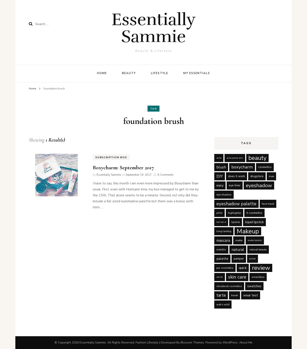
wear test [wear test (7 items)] (250, 295)
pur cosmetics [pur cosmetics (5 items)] (224, 268)
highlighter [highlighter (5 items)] (234, 213)
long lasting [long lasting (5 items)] (223, 231)
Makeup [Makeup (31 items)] (248, 231)
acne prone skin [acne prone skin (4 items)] (235, 157)
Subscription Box (111, 157)
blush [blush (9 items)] (221, 167)
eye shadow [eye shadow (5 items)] (224, 194)
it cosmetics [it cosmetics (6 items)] (254, 213)
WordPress (230, 342)
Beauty (129, 73)
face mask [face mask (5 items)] (268, 203)
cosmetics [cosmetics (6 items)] (265, 167)
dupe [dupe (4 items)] (271, 176)
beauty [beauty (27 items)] (257, 158)
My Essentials (196, 73)
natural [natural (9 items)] (238, 249)
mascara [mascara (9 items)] (223, 240)
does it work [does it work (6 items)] (236, 176)
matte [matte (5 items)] (238, 240)
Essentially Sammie (154, 28)
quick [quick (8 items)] (243, 267)
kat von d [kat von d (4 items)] (221, 222)
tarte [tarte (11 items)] (221, 295)
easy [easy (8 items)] (219, 185)
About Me (245, 342)
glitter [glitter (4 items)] (219, 212)
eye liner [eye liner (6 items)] (234, 185)
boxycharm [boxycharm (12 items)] (242, 167)
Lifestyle (159, 73)
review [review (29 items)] (261, 268)
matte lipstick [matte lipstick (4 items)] (255, 240)
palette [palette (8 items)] (222, 258)
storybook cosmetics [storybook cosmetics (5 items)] (229, 286)
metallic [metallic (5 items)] (221, 249)
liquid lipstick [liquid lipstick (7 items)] (254, 222)
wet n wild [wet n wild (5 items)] (222, 304)
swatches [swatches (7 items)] (254, 286)
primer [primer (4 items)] (252, 258)
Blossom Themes (192, 342)
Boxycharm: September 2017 (123, 167)
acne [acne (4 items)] (218, 157)
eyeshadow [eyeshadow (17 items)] (259, 185)
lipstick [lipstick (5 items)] (235, 222)
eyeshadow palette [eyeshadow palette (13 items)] (236, 204)
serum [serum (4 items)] (219, 277)
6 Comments (166, 175)
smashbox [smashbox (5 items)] (258, 277)
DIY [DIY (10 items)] (219, 176)
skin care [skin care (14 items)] (237, 277)
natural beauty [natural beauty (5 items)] (258, 249)
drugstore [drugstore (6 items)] (257, 176)
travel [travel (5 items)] (234, 295)
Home (102, 73)
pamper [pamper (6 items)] (239, 259)
